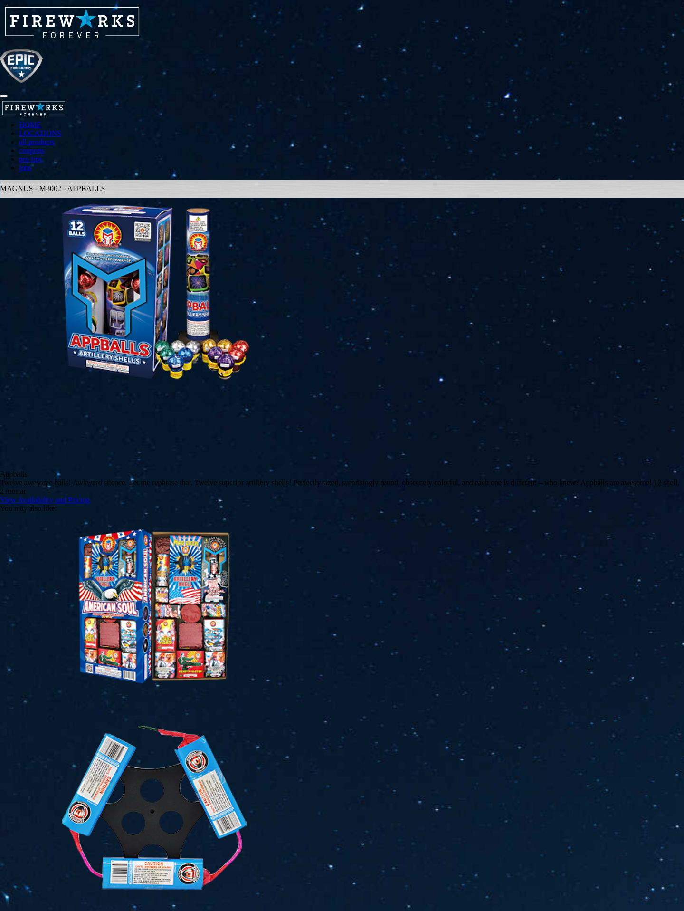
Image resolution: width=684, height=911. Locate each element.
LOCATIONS (40, 133)
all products (37, 142)
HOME (30, 125)
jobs (25, 167)
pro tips (30, 159)
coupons (31, 150)
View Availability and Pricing (45, 500)
